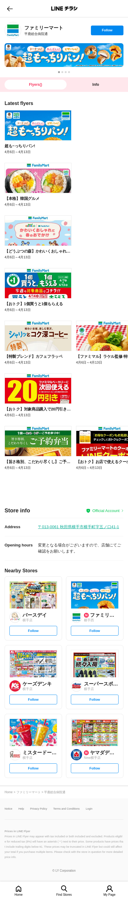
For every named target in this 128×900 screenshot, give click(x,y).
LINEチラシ (64, 8)
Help (21, 809)
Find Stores (64, 894)
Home (19, 894)
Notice (8, 809)
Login (89, 809)
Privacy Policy (38, 809)
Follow (107, 31)
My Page (109, 894)
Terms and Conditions (66, 809)
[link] (13, 30)
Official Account (105, 510)
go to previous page (10, 8)
